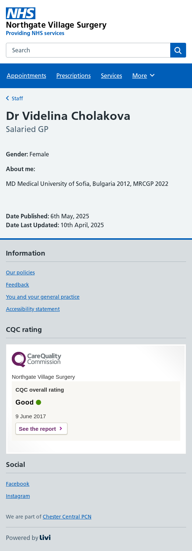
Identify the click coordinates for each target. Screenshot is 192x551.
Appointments (26, 75)
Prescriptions (73, 75)
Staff (17, 98)
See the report (37, 429)
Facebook (17, 484)
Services (111, 75)
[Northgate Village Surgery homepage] (60, 22)
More (144, 75)
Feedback (17, 284)
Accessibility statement (33, 309)
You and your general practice (43, 297)
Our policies (20, 272)
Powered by (28, 537)
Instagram (18, 496)
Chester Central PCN (67, 516)
